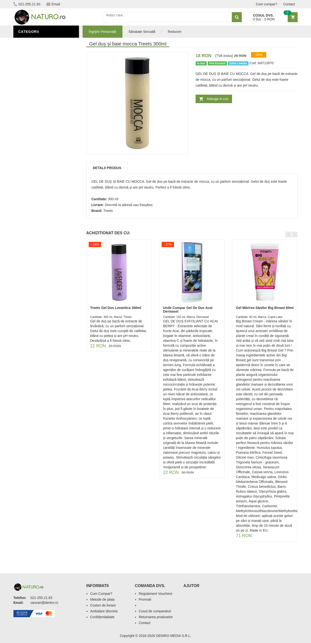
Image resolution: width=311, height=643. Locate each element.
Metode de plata (102, 599)
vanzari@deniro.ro (44, 603)
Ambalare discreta (104, 611)
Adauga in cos (217, 99)
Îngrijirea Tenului (36, 93)
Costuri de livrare (103, 605)
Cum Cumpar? (101, 594)
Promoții (27, 71)
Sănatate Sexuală (142, 32)
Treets (108, 211)
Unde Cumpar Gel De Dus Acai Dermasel (187, 309)
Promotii (145, 599)
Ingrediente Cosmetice (41, 79)
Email (53, 4)
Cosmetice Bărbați (37, 100)
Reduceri (174, 32)
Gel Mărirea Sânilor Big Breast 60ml (265, 308)
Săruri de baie (33, 86)
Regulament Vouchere (156, 594)
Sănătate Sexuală (37, 64)
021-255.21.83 (26, 4)
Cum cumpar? (266, 4)
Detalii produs (107, 168)
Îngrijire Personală (39, 42)
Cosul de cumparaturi (155, 611)
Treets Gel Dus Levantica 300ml (115, 308)
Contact (289, 4)
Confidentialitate (102, 617)
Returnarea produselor (156, 617)
